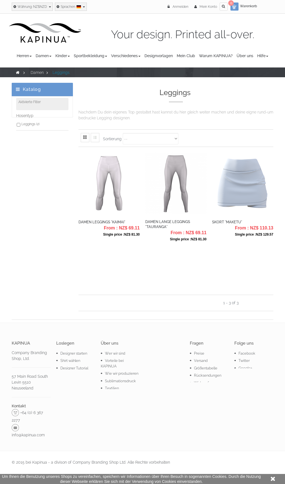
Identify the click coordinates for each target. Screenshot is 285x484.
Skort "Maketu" (227, 222)
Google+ (245, 368)
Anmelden (178, 7)
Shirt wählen (70, 361)
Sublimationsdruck (120, 381)
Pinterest (246, 375)
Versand (201, 361)
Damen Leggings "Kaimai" (101, 222)
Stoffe (110, 396)
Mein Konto (205, 7)
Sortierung (112, 138)
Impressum (203, 398)
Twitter (244, 361)
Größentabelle (205, 368)
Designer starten (73, 353)
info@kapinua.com (28, 435)
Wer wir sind (115, 353)
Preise (199, 353)
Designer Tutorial (74, 368)
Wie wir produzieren (121, 373)
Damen (37, 72)
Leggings (30, 127)
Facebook (247, 353)
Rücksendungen (207, 375)
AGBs (198, 390)
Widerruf (201, 383)
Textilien (112, 388)
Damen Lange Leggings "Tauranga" (167, 224)
